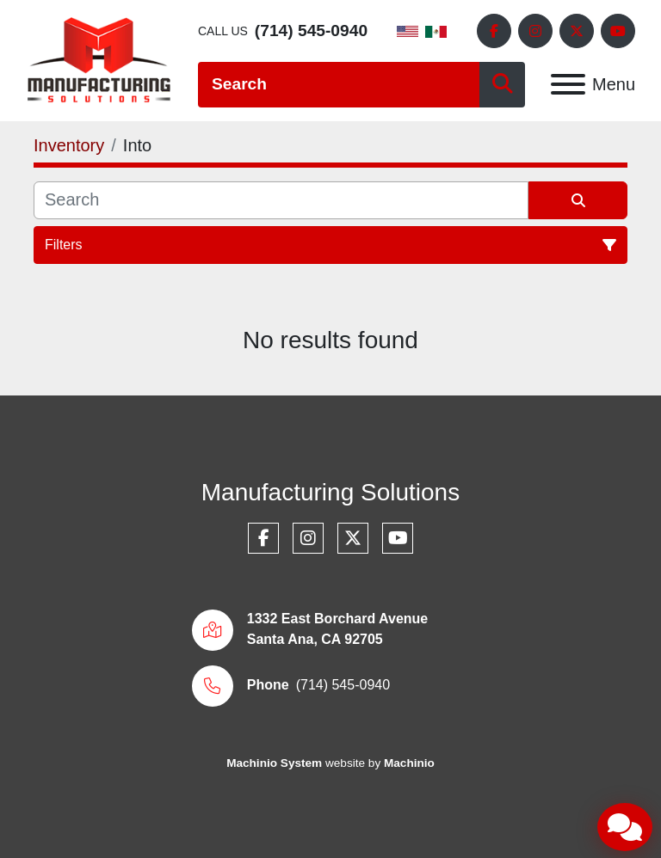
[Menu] (568, 84)
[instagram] (535, 31)
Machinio (409, 763)
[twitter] (576, 31)
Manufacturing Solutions (330, 492)
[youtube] (618, 31)
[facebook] (494, 31)
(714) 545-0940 (311, 30)
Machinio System (274, 763)
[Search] (338, 84)
